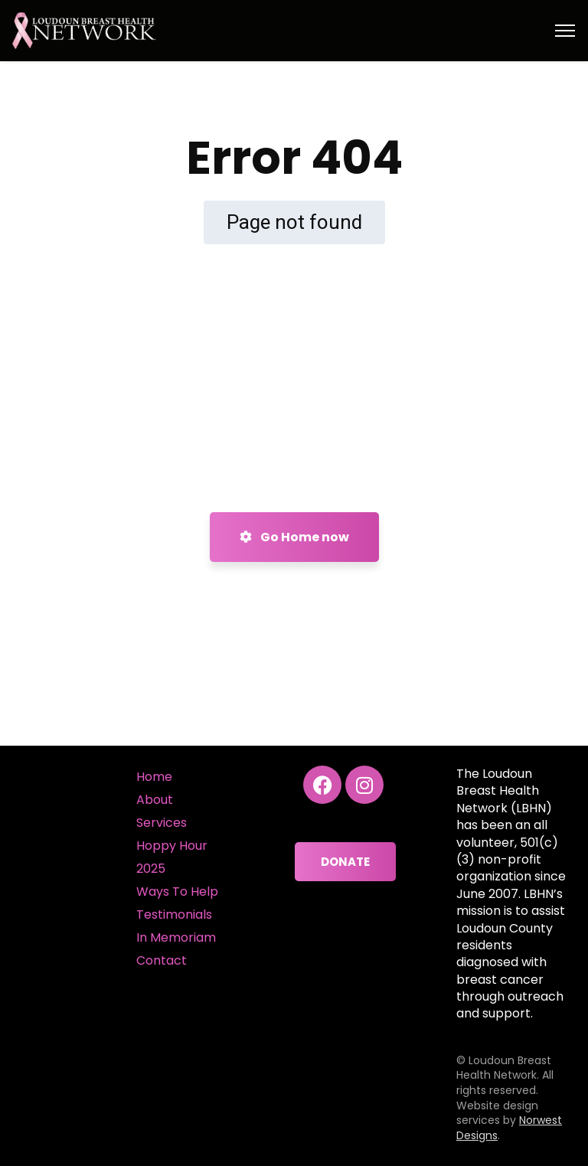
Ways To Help (177, 891)
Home (154, 776)
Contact (161, 960)
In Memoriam (176, 937)
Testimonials (174, 914)
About (154, 799)
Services (161, 822)
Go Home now (294, 537)
